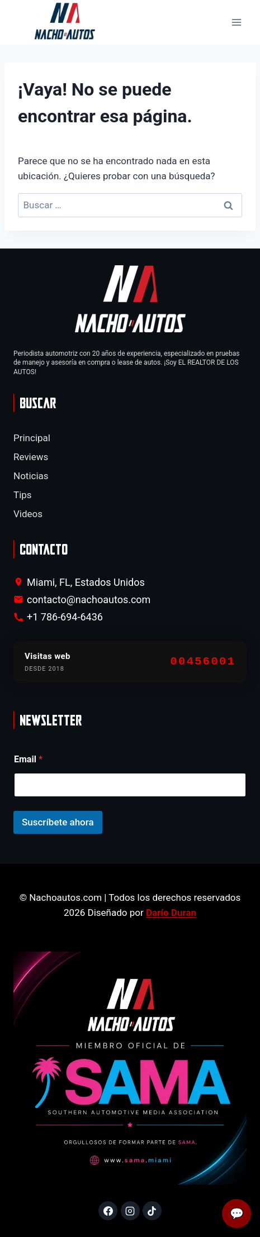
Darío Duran (171, 912)
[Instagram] (130, 1210)
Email (28, 759)
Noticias (31, 475)
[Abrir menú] (236, 22)
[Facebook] (107, 1210)
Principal (31, 437)
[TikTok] (152, 1210)
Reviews (30, 456)
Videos (27, 513)
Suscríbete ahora (58, 822)
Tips (22, 494)
